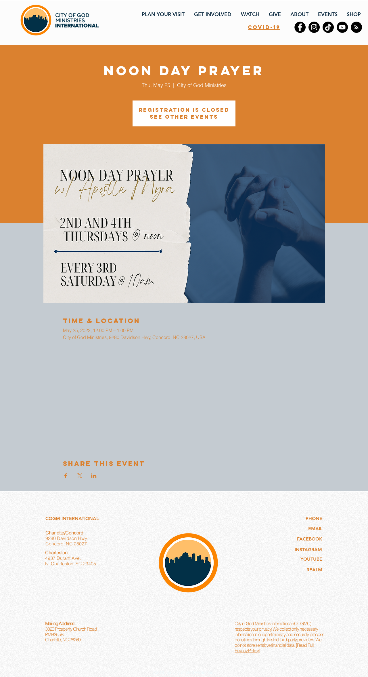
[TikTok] (328, 27)
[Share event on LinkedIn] (94, 475)
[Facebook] (300, 27)
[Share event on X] (80, 475)
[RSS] (356, 27)
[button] (163, 14)
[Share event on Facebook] (65, 475)
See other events (184, 116)
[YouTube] (342, 27)
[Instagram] (314, 27)
